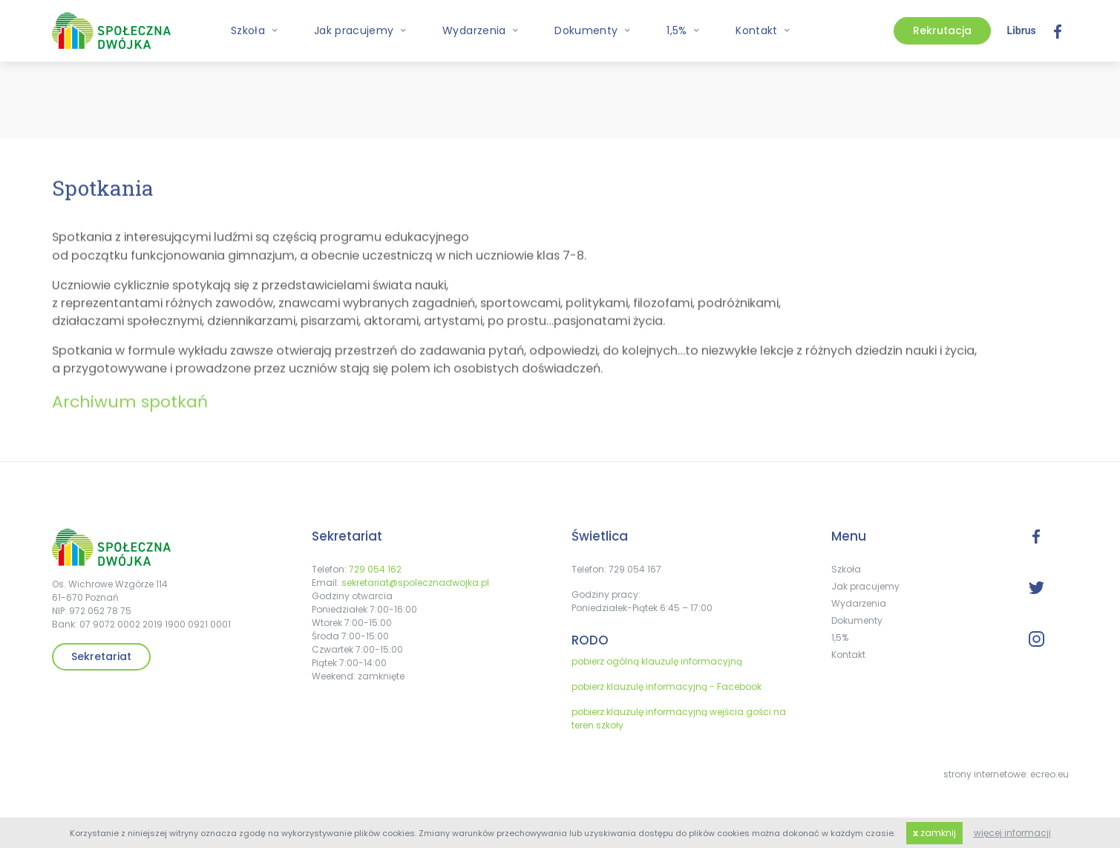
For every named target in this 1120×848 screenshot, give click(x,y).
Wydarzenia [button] (480, 30)
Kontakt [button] (763, 30)
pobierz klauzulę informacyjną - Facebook (667, 686)
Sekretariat (101, 656)
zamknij (934, 832)
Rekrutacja (942, 30)
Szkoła (846, 569)
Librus (1021, 30)
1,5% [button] (683, 30)
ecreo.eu (1049, 774)
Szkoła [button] (254, 30)
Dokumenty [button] (592, 30)
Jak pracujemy (865, 586)
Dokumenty (856, 620)
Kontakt (848, 654)
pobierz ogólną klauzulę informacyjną (657, 661)
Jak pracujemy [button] (360, 30)
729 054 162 (375, 569)
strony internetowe (984, 774)
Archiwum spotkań (130, 408)
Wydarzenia (858, 603)
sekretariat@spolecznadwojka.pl (415, 582)
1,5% (839, 637)
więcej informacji (1012, 832)
